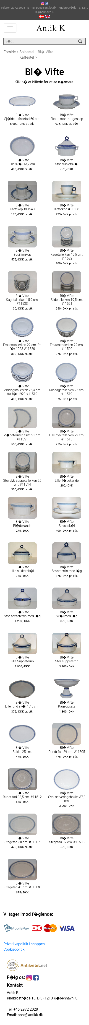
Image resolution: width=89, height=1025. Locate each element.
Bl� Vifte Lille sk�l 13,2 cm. (22, 162)
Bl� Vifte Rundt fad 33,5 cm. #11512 (22, 795)
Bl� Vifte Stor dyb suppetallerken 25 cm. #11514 (22, 480)
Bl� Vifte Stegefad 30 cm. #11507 (22, 840)
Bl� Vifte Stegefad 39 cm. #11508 (66, 840)
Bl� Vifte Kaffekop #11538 (66, 207)
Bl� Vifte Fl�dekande (22, 524)
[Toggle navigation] (10, 28)
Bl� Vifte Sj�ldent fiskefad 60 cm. (22, 117)
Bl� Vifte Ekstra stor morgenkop (66, 117)
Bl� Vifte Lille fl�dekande (67, 478)
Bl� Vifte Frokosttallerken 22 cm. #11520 (67, 345)
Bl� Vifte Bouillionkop (22, 252)
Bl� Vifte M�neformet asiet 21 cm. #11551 (22, 435)
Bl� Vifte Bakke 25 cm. (22, 750)
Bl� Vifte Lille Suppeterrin (22, 659)
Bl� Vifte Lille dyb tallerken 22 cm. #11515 (66, 435)
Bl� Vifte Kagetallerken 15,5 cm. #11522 (66, 254)
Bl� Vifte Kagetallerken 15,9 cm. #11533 (22, 300)
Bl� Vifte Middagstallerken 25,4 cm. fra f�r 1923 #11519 (22, 390)
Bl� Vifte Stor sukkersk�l (67, 162)
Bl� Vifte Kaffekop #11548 (22, 207)
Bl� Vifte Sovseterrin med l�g (67, 569)
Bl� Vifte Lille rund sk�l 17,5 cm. (22, 704)
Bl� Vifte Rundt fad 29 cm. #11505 (67, 750)
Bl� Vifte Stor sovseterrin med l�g (22, 614)
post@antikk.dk (30, 1015)
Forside (10, 52)
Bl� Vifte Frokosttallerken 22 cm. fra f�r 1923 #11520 (22, 345)
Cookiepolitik (13, 949)
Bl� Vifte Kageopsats (66, 704)
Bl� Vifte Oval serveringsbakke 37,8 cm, (67, 797)
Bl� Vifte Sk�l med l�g (67, 614)
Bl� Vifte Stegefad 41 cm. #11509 (22, 885)
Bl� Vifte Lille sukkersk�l (22, 569)
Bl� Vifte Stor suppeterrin (66, 659)
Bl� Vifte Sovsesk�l (67, 524)
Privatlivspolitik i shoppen (24, 944)
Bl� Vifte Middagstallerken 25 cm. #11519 (66, 390)
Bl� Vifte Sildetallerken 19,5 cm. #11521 (67, 300)
